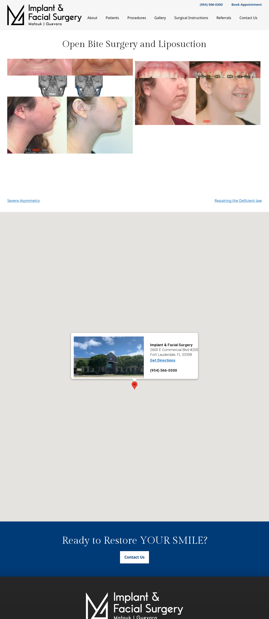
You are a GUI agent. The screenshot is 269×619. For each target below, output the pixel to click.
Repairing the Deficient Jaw (238, 235)
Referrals (223, 17)
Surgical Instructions (191, 17)
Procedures (136, 17)
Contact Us (248, 17)
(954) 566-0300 (211, 4)
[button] (134, 420)
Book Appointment (246, 4)
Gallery (160, 17)
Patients (112, 17)
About (92, 17)
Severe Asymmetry (23, 235)
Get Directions (162, 395)
